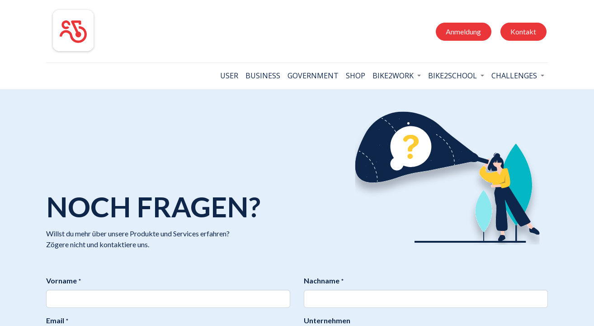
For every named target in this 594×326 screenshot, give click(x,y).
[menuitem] (229, 76)
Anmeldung (463, 31)
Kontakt (523, 31)
